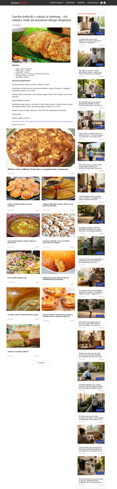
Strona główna (56, 2)
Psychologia (93, 2)
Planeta (19, 2)
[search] (104, 3)
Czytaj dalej (40, 362)
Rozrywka (70, 2)
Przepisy (81, 2)
